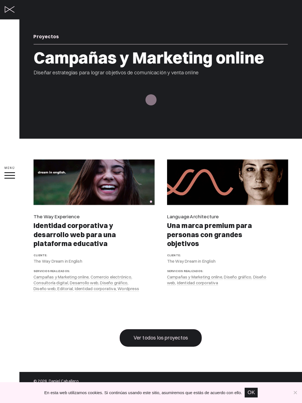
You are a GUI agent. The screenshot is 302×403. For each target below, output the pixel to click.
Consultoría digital (51, 282)
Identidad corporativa (95, 288)
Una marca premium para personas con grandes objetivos (209, 234)
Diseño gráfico (113, 282)
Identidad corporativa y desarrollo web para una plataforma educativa (75, 234)
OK (251, 392)
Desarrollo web (84, 282)
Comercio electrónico (111, 277)
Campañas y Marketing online (61, 277)
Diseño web (45, 288)
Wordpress (128, 288)
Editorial (65, 288)
